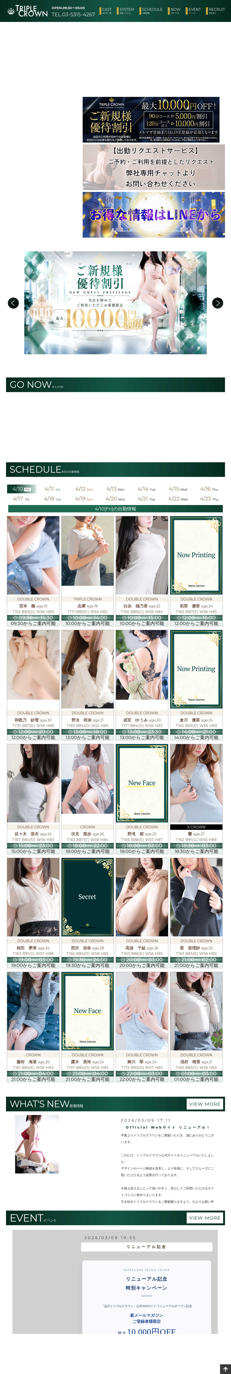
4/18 (53, 499)
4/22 (178, 499)
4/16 (209, 489)
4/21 (147, 499)
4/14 (147, 489)
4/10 (22, 489)
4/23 (209, 499)
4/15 (178, 489)
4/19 (84, 499)
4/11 (53, 489)
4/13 (115, 489)
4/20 (115, 499)
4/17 (22, 499)
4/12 (84, 489)
